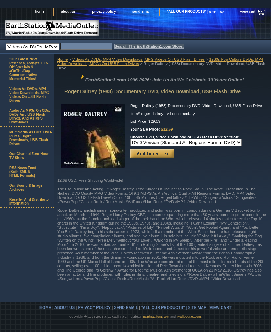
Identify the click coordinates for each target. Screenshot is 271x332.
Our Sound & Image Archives (25, 187)
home (40, 12)
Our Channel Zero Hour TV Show (29, 156)
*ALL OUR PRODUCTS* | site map (195, 12)
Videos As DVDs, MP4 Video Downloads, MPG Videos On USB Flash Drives (138, 59)
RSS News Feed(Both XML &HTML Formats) (22, 172)
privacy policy (104, 12)
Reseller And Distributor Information (29, 201)
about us (68, 12)
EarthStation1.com (156, 316)
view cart (247, 12)
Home (62, 59)
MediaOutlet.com (189, 316)
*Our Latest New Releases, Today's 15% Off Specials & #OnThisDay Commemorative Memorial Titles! (28, 69)
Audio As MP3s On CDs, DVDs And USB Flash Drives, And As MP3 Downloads (29, 116)
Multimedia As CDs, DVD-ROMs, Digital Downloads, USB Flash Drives (30, 138)
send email (141, 12)
